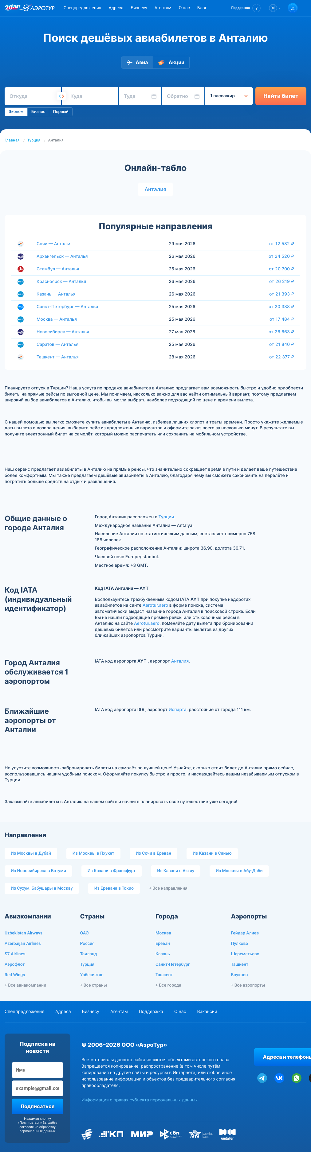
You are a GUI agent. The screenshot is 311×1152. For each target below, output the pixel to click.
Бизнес (38, 111)
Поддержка (151, 1011)
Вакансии (207, 1011)
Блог (202, 8)
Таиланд (88, 954)
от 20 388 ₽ (281, 306)
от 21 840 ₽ (281, 344)
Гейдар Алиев (245, 933)
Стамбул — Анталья (58, 269)
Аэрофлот (15, 964)
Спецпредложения (82, 8)
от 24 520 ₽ (281, 256)
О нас (184, 8)
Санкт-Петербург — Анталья (67, 306)
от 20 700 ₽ (281, 268)
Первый (60, 111)
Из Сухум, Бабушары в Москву (42, 888)
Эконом (16, 111)
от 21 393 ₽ (281, 294)
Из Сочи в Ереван (153, 853)
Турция (33, 140)
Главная (12, 140)
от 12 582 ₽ (281, 243)
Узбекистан (92, 974)
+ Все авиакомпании (25, 985)
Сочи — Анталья (54, 243)
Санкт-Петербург (173, 964)
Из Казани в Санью (212, 853)
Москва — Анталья (57, 319)
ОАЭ (84, 933)
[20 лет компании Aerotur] (13, 8)
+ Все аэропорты (248, 985)
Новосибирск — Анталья (63, 331)
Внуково (239, 974)
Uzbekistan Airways (23, 933)
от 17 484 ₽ (282, 319)
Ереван (163, 943)
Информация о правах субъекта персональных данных (139, 1100)
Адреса (115, 8)
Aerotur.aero (155, 605)
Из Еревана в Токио (114, 888)
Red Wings (15, 974)
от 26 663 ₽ (281, 331)
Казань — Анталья (56, 294)
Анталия (155, 189)
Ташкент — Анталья (58, 357)
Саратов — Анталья (57, 344)
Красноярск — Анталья (61, 281)
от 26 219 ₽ (281, 281)
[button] (246, 8)
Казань (163, 954)
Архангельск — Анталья (62, 256)
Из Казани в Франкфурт (112, 870)
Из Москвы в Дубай (31, 853)
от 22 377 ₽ (281, 356)
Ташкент (164, 974)
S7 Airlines (15, 954)
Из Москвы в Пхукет (93, 853)
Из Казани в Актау (175, 870)
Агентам (163, 8)
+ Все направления (168, 888)
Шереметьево (245, 954)
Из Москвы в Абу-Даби (239, 870)
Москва (163, 933)
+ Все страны (93, 985)
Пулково (239, 943)
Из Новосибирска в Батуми (38, 870)
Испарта (178, 709)
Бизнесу (139, 8)
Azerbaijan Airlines (23, 943)
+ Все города (168, 985)
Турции (166, 517)
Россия (87, 943)
